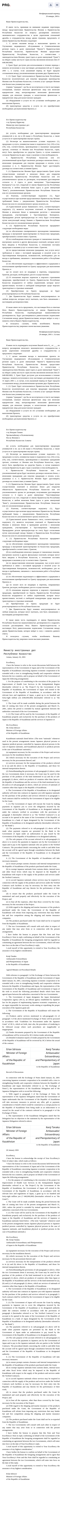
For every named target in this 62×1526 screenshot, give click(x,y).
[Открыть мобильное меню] (57, 5)
